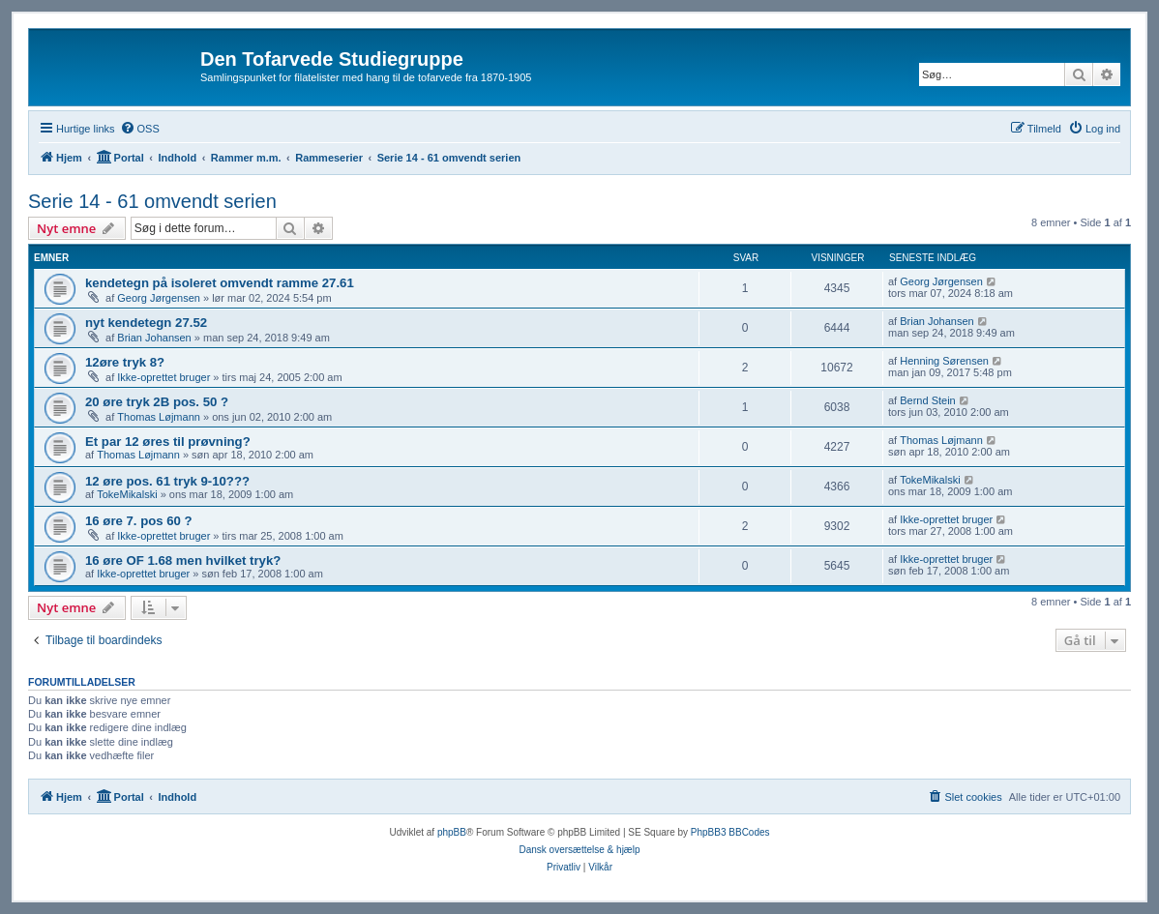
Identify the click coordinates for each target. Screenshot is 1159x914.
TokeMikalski (127, 494)
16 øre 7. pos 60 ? (139, 521)
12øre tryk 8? (124, 362)
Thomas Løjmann (158, 417)
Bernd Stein (927, 400)
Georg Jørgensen (158, 298)
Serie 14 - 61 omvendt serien (152, 201)
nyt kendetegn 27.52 (146, 322)
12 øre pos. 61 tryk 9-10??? (167, 481)
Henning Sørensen (944, 361)
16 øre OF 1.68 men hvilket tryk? (183, 560)
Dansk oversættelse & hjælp (579, 849)
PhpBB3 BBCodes (730, 832)
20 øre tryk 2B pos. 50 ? (156, 402)
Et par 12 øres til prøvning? (168, 441)
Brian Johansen (154, 337)
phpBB (451, 832)
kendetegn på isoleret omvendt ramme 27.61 (219, 283)
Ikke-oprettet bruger (163, 377)
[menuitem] (140, 128)
